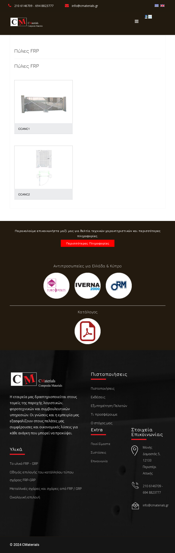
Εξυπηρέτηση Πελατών (109, 406)
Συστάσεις (98, 452)
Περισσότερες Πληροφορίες (87, 243)
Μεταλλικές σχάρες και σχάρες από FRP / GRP (46, 488)
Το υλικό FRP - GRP (24, 463)
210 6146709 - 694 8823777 (33, 6)
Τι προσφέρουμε (104, 414)
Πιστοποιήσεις (103, 388)
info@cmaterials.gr (85, 6)
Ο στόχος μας (101, 423)
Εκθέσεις (98, 397)
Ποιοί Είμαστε (100, 444)
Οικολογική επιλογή (25, 497)
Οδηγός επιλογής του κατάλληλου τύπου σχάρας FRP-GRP (42, 476)
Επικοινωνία (99, 461)
